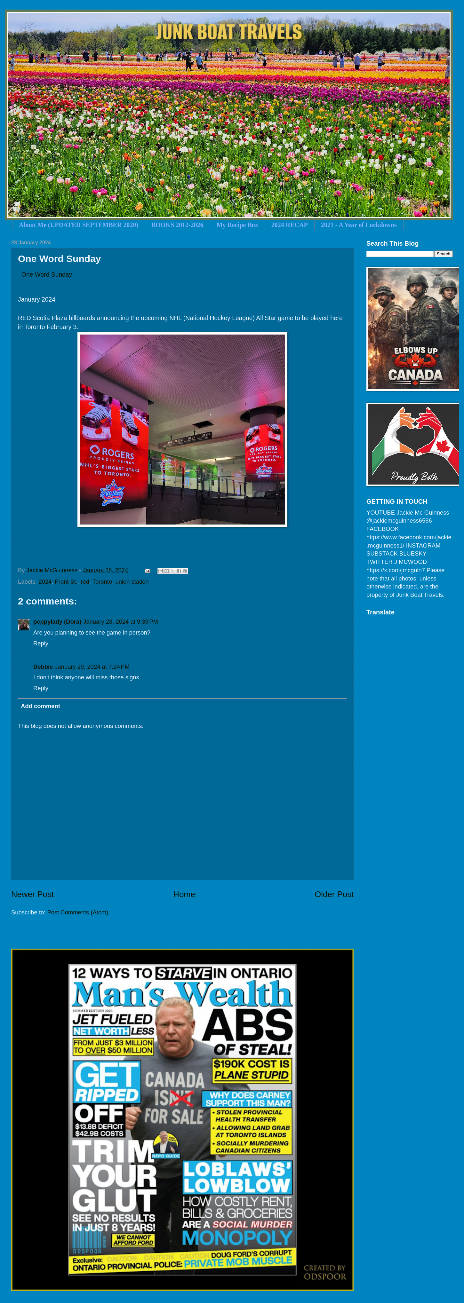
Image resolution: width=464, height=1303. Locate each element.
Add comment (40, 706)
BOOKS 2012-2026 (177, 224)
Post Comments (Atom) (77, 912)
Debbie (43, 666)
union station (131, 581)
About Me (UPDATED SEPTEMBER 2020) (78, 224)
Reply (40, 643)
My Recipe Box (237, 224)
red (85, 581)
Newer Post (32, 894)
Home (184, 894)
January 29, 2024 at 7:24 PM (92, 666)
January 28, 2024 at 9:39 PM (120, 621)
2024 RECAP (289, 224)
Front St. (66, 581)
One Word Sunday (46, 274)
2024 (45, 581)
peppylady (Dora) (57, 621)
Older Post (334, 894)
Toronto (102, 581)
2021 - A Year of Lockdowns (359, 224)
